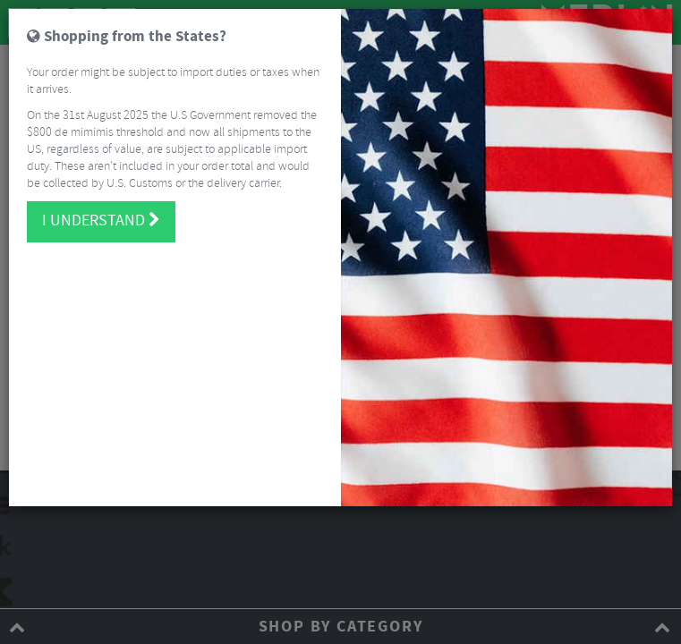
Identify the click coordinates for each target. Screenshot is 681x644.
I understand (101, 221)
